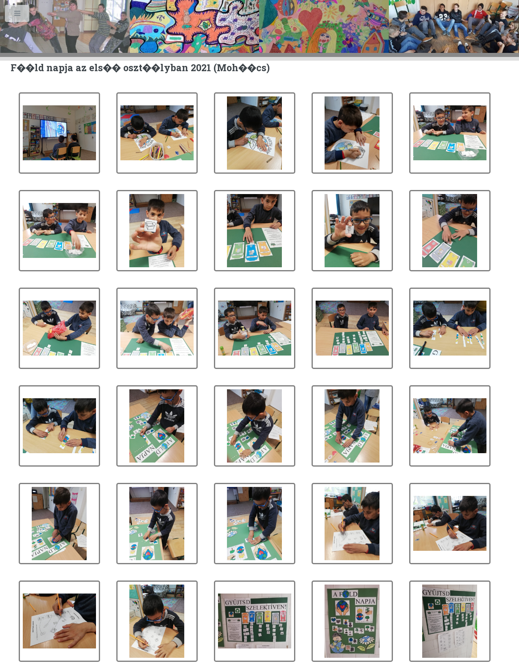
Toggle (17, 15)
